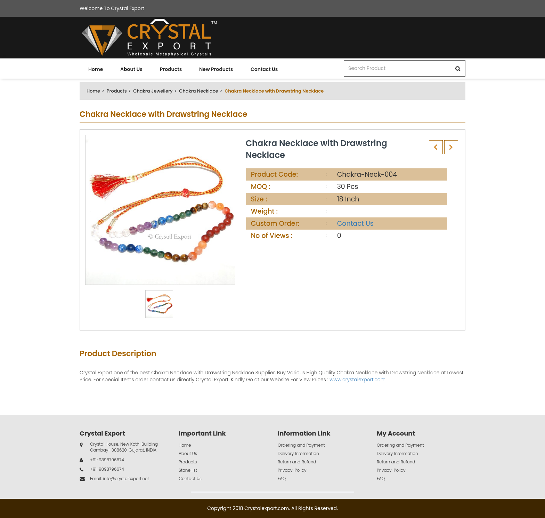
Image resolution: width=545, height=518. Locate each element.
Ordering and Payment (301, 445)
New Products (216, 69)
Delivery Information (298, 453)
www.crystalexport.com (357, 379)
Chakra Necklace (198, 91)
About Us (131, 69)
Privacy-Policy (292, 470)
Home (95, 69)
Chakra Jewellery (152, 91)
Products (171, 69)
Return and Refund (297, 462)
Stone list (188, 470)
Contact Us (264, 69)
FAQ (282, 478)
